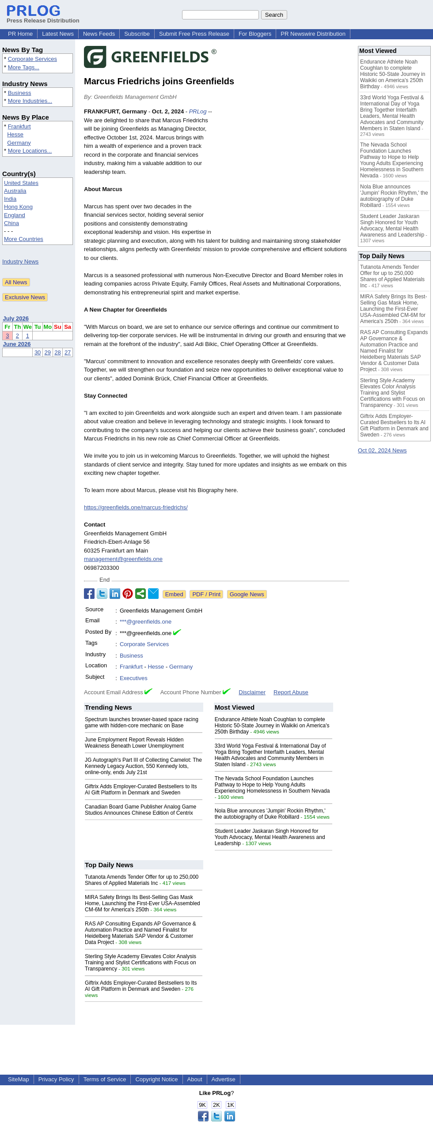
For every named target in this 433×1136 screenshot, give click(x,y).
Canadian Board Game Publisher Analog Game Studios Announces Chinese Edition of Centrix (140, 810)
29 (48, 352)
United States (21, 183)
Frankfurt (19, 126)
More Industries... (30, 101)
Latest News (58, 33)
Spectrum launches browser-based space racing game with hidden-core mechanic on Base (141, 722)
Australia (15, 191)
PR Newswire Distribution (313, 33)
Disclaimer (252, 692)
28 (57, 352)
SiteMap (18, 1079)
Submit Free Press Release (194, 33)
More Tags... (23, 67)
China (11, 223)
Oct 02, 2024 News (382, 450)
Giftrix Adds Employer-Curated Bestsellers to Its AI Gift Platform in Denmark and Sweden (141, 789)
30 (37, 352)
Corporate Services (32, 59)
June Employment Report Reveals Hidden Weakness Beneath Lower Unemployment (134, 743)
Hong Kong (18, 206)
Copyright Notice (156, 1079)
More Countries (23, 239)
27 (68, 352)
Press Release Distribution (43, 17)
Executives (134, 678)
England (14, 215)
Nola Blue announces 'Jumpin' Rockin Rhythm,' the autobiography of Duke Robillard (270, 814)
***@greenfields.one (145, 621)
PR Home (20, 33)
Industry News (20, 261)
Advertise (223, 1079)
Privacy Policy (56, 1079)
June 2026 (17, 344)
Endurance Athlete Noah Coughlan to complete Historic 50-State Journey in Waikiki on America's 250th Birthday (272, 725)
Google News (247, 594)
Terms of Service (105, 1079)
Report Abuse (290, 692)
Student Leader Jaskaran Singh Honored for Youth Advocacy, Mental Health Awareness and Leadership (270, 837)
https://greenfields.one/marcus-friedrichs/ (136, 507)
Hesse (15, 134)
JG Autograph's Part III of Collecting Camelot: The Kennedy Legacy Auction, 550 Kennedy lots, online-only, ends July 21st (143, 766)
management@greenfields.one (123, 559)
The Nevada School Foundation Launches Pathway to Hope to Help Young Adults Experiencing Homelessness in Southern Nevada (272, 784)
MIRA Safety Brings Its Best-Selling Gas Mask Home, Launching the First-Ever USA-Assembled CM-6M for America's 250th (142, 903)
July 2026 (16, 318)
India (10, 199)
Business (19, 93)
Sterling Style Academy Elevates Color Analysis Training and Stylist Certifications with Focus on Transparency (140, 962)
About (194, 1079)
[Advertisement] (282, 172)
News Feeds (99, 33)
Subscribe (137, 33)
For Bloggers (255, 33)
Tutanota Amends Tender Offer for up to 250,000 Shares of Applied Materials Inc (141, 880)
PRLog (198, 111)
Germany (18, 142)
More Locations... (30, 150)
